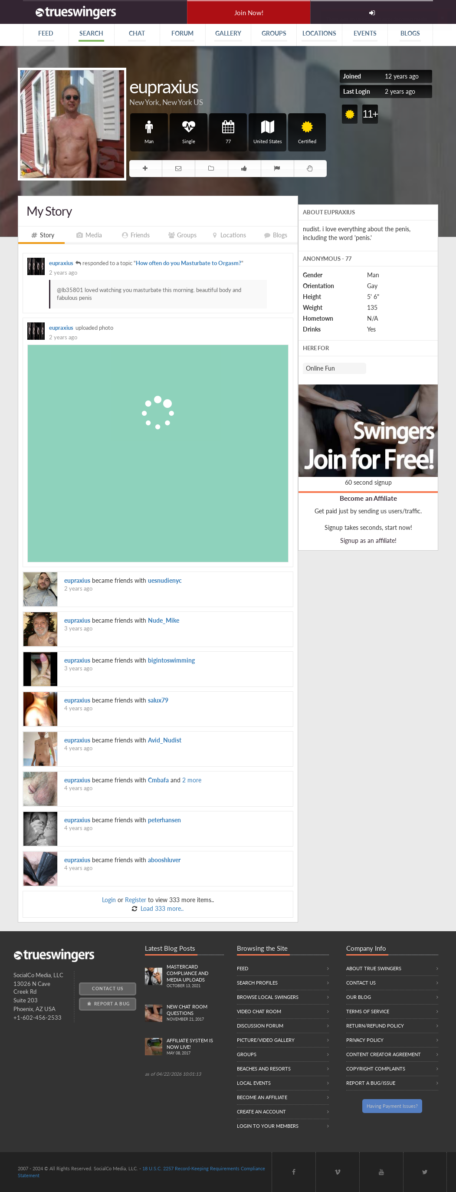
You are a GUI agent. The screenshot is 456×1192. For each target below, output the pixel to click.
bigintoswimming (171, 660)
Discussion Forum (260, 1025)
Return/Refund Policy (375, 1025)
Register (135, 899)
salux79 (158, 700)
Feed (242, 968)
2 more (191, 780)
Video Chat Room (259, 1011)
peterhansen (164, 820)
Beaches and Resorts (264, 1068)
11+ (370, 114)
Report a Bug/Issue (370, 1083)
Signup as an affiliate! (368, 540)
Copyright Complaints (375, 1068)
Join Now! (248, 12)
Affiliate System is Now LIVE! (195, 1047)
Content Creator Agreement (383, 1054)
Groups (246, 1054)
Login (109, 899)
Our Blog (358, 997)
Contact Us (107, 988)
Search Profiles (257, 982)
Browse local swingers (268, 997)
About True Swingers (373, 968)
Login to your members (268, 1126)
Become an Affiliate (368, 498)
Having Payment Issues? (392, 1106)
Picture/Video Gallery (266, 1040)
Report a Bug (108, 1003)
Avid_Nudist (164, 740)
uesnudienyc (165, 580)
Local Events (254, 1083)
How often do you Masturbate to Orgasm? (188, 263)
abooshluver (164, 860)
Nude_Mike (163, 620)
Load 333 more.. (161, 908)
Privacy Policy (365, 1040)
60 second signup (368, 482)
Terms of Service (367, 1011)
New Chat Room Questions (195, 1013)
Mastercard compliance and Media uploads (195, 976)
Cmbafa (158, 780)
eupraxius (61, 263)
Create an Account (261, 1111)
